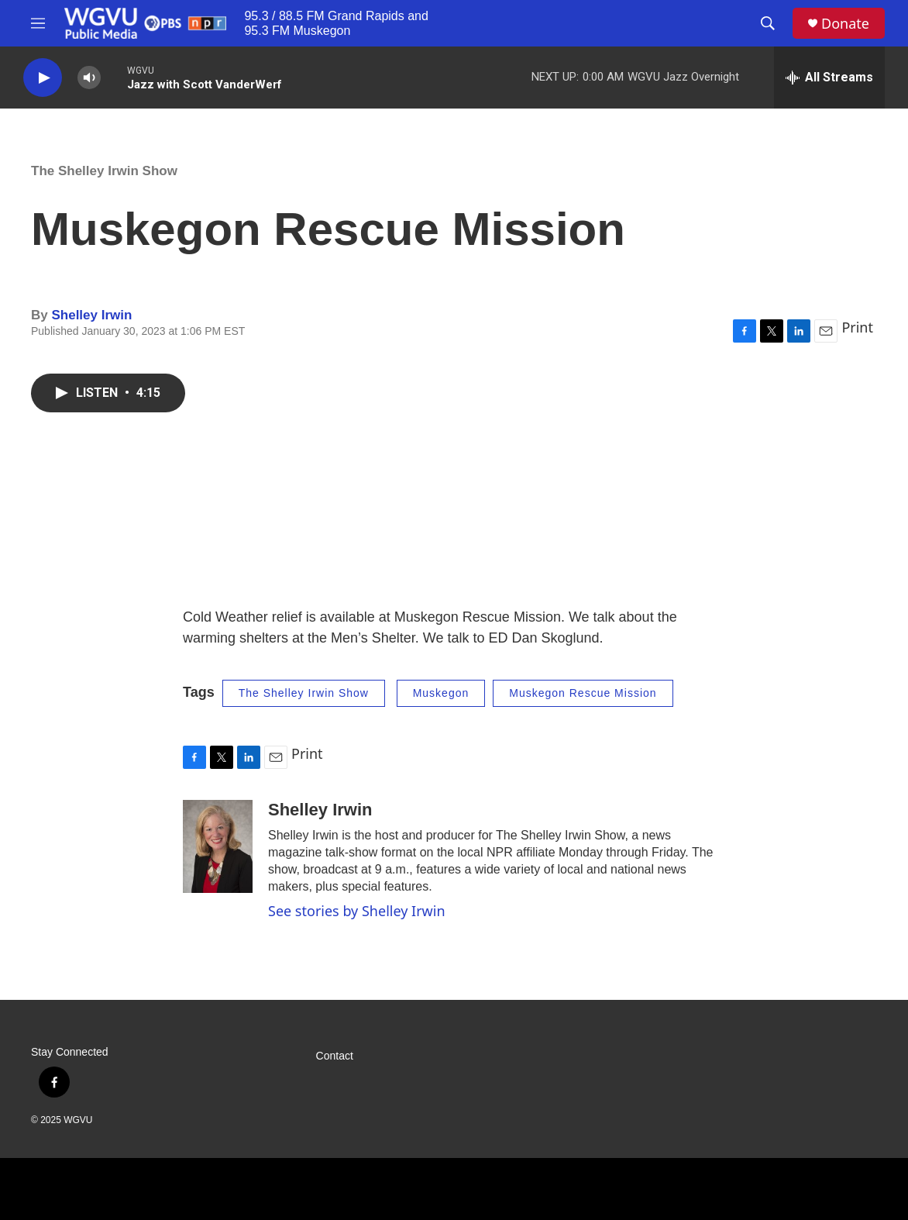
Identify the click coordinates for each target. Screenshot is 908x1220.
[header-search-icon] (767, 23)
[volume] (89, 77)
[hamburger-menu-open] (38, 23)
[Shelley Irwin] (218, 846)
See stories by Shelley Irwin (356, 910)
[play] (42, 78)
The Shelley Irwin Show (104, 171)
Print (857, 327)
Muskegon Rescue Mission (582, 693)
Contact (334, 1056)
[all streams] (829, 78)
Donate (845, 24)
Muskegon (441, 693)
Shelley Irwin (91, 315)
